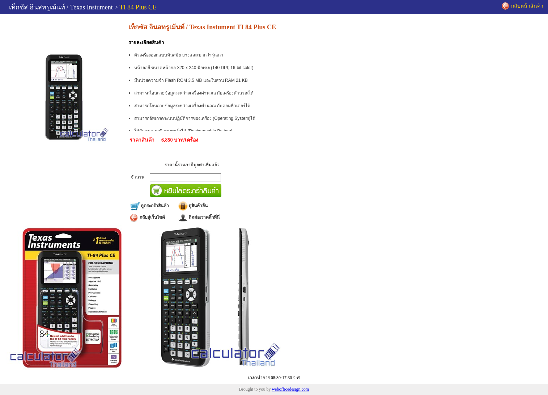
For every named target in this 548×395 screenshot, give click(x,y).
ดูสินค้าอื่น (193, 205)
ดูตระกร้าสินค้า (149, 205)
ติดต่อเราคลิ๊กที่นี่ (199, 217)
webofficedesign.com (290, 389)
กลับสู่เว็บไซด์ (147, 217)
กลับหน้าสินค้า (522, 6)
